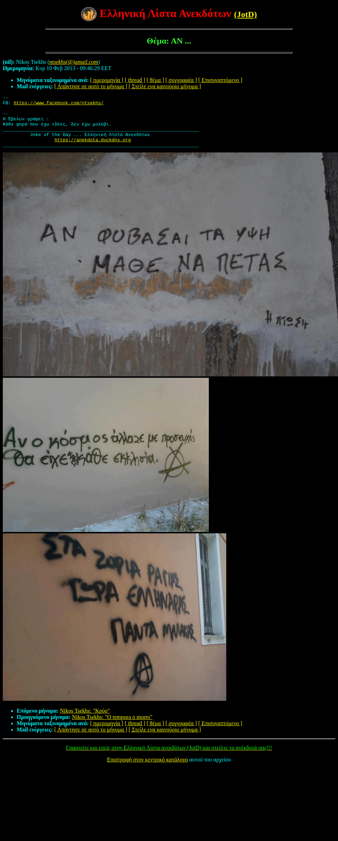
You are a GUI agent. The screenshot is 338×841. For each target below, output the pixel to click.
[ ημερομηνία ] (106, 80)
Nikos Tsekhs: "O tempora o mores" (112, 726)
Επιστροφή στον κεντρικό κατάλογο (147, 769)
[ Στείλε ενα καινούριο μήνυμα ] (164, 86)
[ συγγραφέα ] (181, 80)
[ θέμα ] (155, 80)
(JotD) (245, 14)
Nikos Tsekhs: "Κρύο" (85, 720)
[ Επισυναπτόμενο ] (220, 80)
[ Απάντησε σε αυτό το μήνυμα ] (90, 86)
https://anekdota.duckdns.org (92, 148)
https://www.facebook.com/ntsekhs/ (58, 105)
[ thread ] (135, 80)
